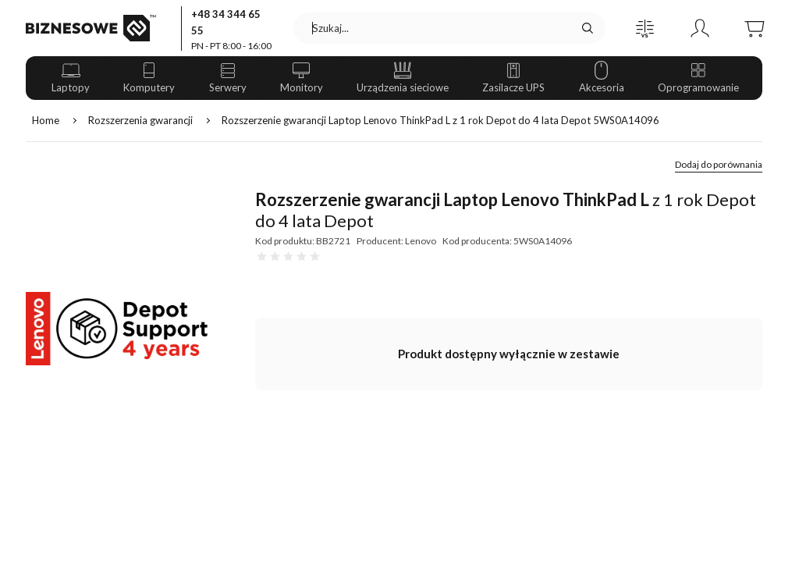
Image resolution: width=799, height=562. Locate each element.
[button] (645, 28)
